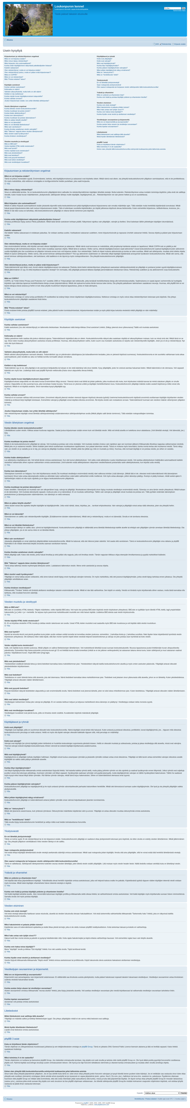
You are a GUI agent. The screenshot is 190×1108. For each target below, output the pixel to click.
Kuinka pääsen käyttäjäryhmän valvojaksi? (112, 68)
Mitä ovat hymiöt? (10, 148)
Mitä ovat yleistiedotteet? (13, 153)
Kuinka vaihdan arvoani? (13, 98)
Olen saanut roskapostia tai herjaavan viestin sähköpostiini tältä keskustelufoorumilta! (128, 87)
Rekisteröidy (166, 44)
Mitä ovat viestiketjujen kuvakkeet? (17, 162)
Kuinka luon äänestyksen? (13, 115)
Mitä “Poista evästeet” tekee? (15, 79)
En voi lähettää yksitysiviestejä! (108, 82)
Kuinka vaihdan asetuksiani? (14, 87)
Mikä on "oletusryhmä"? (105, 72)
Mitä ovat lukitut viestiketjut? (14, 160)
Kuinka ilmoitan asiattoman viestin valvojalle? (20, 129)
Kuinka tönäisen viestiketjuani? (15, 136)
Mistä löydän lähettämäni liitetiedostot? (111, 136)
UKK (157, 44)
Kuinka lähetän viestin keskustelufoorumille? (20, 108)
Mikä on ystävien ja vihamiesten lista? (110, 95)
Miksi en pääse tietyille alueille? (15, 120)
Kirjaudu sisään (180, 44)
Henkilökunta (139, 1099)
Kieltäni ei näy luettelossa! (13, 94)
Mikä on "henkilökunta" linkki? (107, 75)
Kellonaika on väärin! (12, 89)
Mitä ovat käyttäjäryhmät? (106, 63)
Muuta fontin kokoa (183, 39)
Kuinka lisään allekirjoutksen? (15, 113)
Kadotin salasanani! (11, 68)
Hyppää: (140, 1093)
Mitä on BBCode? (10, 144)
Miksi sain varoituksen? (12, 127)
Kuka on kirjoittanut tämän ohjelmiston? (111, 144)
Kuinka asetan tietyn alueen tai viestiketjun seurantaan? (117, 124)
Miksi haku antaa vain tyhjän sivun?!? (110, 110)
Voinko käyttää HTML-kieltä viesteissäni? (19, 146)
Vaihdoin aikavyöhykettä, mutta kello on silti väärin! (22, 92)
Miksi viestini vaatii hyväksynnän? (16, 134)
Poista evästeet (150, 1099)
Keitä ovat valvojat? (104, 61)
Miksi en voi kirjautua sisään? (15, 59)
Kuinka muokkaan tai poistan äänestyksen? (20, 118)
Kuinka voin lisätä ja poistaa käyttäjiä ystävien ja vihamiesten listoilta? (122, 97)
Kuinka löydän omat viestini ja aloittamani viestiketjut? (116, 114)
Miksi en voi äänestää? (12, 122)
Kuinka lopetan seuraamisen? (107, 126)
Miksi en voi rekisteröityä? (13, 77)
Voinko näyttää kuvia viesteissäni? (16, 151)
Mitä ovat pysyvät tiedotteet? (14, 157)
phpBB (85, 1103)
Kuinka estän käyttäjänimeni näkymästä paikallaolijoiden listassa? (28, 65)
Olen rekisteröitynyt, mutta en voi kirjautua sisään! (22, 70)
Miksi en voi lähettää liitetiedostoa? (17, 124)
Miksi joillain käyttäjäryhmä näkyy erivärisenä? (113, 70)
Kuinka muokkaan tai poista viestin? (17, 111)
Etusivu (10, 40)
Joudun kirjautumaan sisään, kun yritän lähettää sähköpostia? (26, 101)
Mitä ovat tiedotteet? (11, 155)
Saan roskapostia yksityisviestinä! (109, 85)
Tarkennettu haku (179, 10)
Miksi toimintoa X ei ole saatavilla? (109, 147)
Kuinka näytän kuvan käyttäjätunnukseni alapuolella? (23, 96)
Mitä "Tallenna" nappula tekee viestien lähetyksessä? (23, 131)
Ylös (8, 184)
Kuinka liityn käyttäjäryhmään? (108, 65)
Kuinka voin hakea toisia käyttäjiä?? (110, 112)
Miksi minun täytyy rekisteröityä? (16, 61)
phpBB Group (87, 1047)
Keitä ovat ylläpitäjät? (104, 59)
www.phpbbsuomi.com (101, 1104)
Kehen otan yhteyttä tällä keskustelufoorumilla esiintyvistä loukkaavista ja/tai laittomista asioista (131, 149)
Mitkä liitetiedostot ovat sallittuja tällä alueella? (113, 134)
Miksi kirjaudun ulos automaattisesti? (17, 63)
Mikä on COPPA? (10, 75)
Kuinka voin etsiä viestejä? (106, 105)
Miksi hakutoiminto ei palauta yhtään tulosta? (113, 107)
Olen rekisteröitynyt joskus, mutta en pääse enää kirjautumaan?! (27, 72)
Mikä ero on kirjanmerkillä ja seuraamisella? (112, 122)
